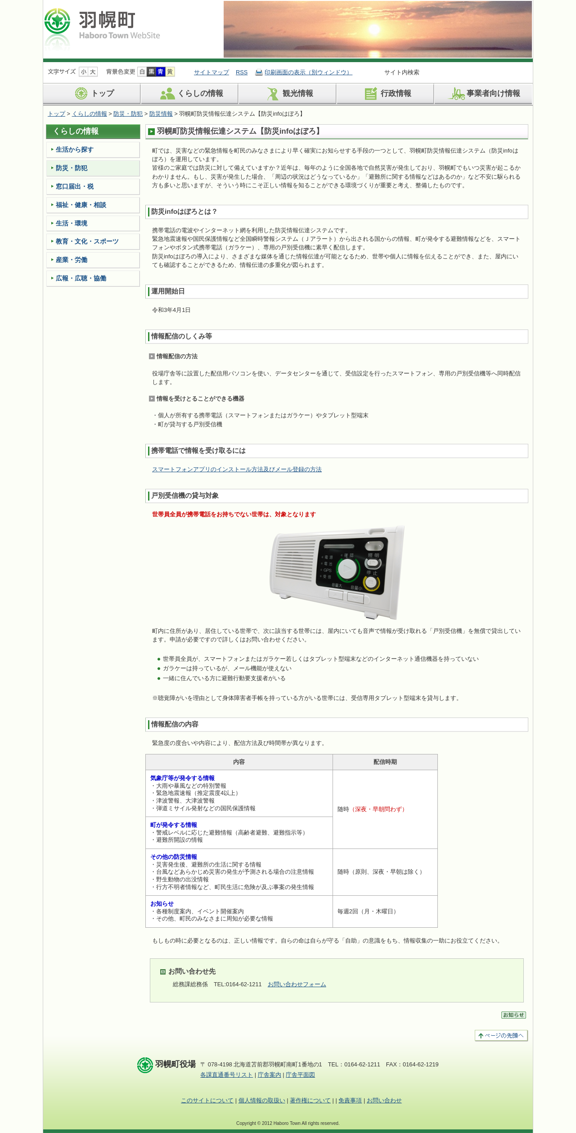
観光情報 (287, 93)
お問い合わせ (384, 1100)
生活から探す (75, 149)
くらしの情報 (190, 93)
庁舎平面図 (300, 1074)
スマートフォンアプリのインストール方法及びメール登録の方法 (237, 469)
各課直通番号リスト (226, 1074)
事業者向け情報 (483, 93)
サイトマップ (211, 72)
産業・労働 (71, 259)
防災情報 (161, 113)
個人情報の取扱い (261, 1100)
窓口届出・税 (75, 186)
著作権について (310, 1100)
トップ (92, 93)
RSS (242, 72)
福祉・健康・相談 (81, 204)
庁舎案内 (269, 1074)
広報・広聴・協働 (81, 278)
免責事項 (350, 1100)
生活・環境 (71, 223)
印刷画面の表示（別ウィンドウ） (308, 72)
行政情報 (385, 93)
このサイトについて (207, 1100)
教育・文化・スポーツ (87, 241)
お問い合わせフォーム (297, 984)
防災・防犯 (128, 113)
